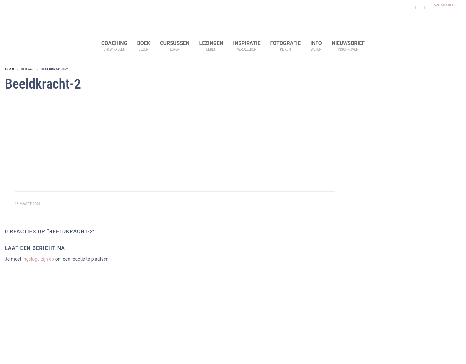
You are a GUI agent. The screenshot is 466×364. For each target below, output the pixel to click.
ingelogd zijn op (38, 259)
